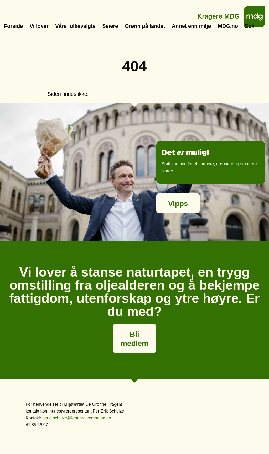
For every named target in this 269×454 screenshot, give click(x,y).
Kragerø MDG (218, 15)
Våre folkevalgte (75, 26)
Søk (250, 26)
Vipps (178, 203)
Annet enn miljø (191, 26)
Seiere (110, 26)
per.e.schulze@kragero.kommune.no (76, 418)
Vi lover (39, 26)
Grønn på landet (145, 26)
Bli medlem (134, 338)
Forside (13, 26)
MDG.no (228, 26)
